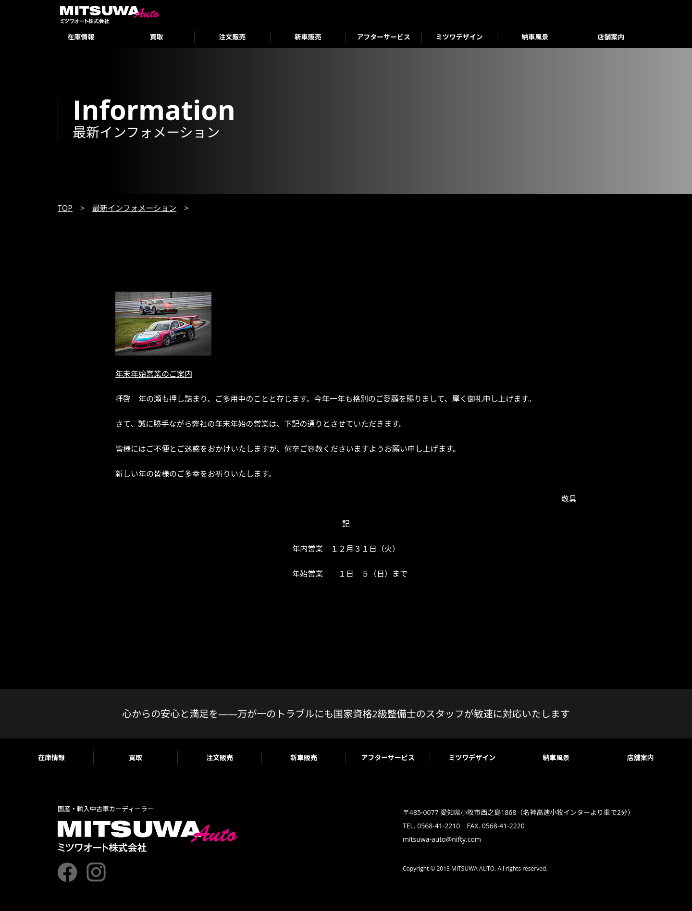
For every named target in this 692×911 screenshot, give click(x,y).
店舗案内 (610, 36)
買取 (156, 36)
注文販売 (232, 36)
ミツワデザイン (459, 36)
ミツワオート (110, 15)
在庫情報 (80, 36)
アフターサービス (383, 36)
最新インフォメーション (134, 208)
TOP (65, 208)
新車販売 (308, 36)
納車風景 (534, 36)
